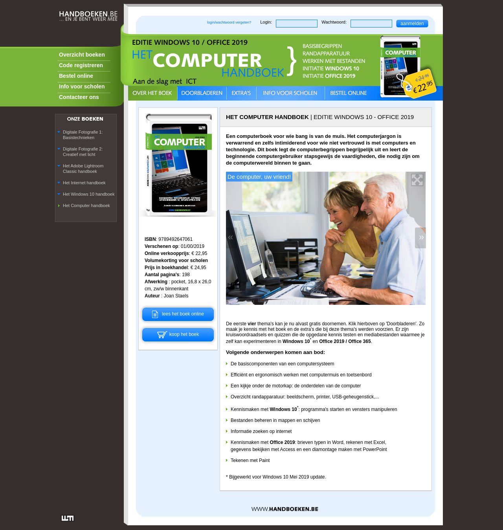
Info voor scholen (82, 86)
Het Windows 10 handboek (88, 194)
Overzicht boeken (82, 54)
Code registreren (81, 65)
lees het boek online (178, 314)
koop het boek (178, 334)
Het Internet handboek (84, 182)
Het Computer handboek (86, 205)
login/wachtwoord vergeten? (229, 22)
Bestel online (76, 76)
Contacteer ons (79, 97)
